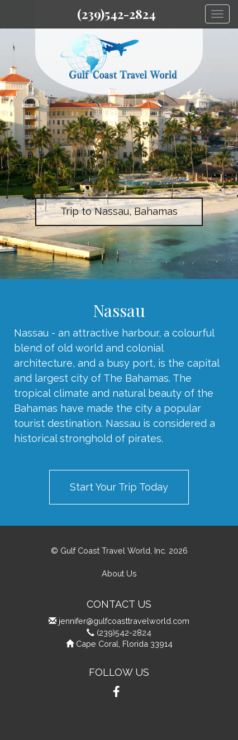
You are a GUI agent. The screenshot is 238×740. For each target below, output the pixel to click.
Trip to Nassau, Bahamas (119, 211)
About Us (119, 573)
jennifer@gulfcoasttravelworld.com (124, 621)
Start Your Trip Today (119, 487)
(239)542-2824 (116, 14)
